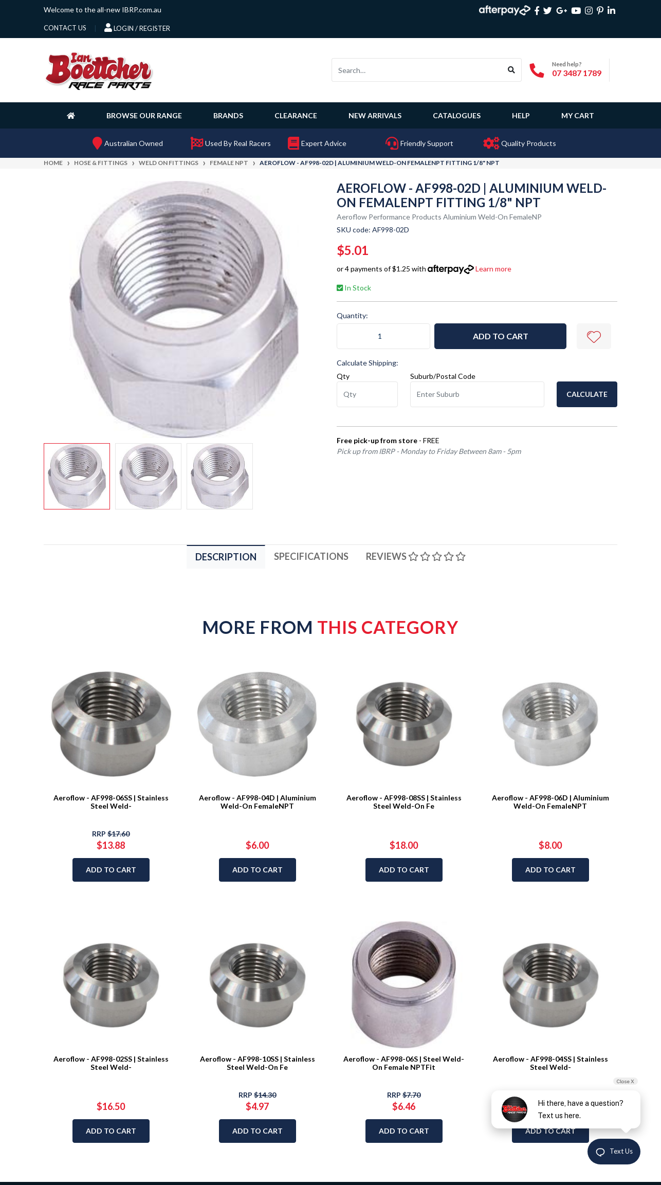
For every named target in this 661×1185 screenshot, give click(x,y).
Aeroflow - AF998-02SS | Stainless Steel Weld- (111, 1063)
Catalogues (457, 115)
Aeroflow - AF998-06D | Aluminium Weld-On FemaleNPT (550, 802)
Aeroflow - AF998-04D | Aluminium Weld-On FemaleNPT (257, 802)
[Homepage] (73, 115)
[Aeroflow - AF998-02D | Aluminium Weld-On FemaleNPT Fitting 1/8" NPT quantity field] (383, 336)
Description (225, 556)
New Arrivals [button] (374, 115)
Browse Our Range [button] (144, 115)
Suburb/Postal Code (442, 376)
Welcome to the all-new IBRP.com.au (102, 9)
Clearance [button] (295, 115)
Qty (343, 376)
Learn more (493, 268)
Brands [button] (228, 115)
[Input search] (417, 70)
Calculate (587, 394)
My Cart (577, 115)
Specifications (311, 556)
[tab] (226, 556)
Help (521, 115)
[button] (594, 336)
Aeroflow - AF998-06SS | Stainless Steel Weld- (111, 802)
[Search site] (512, 70)
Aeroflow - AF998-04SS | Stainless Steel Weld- (550, 1063)
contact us (65, 28)
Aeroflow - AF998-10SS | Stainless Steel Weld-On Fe (257, 1063)
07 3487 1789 (576, 73)
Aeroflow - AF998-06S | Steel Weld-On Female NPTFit (403, 1063)
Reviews (416, 556)
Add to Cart (500, 336)
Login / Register (137, 27)
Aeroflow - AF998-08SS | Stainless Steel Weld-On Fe (404, 802)
